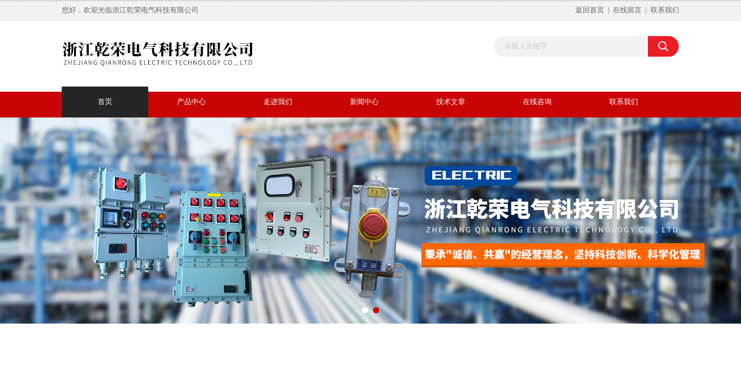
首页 (105, 102)
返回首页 (589, 10)
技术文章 (450, 102)
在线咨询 (537, 102)
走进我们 (277, 102)
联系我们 (664, 10)
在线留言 (627, 10)
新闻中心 (364, 102)
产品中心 (191, 102)
